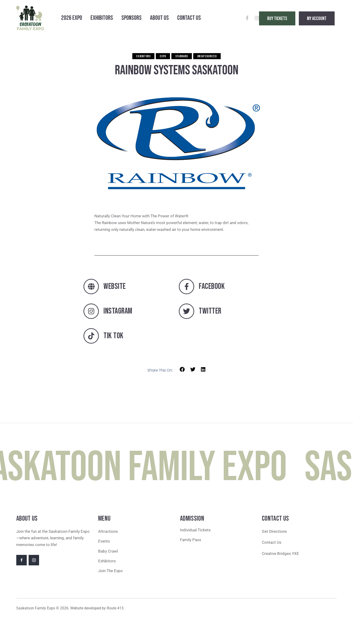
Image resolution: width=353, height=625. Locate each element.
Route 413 (115, 608)
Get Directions (274, 531)
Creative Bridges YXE (281, 553)
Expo (163, 56)
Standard (181, 56)
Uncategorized (207, 56)
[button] (182, 369)
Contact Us (271, 542)
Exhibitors (143, 56)
